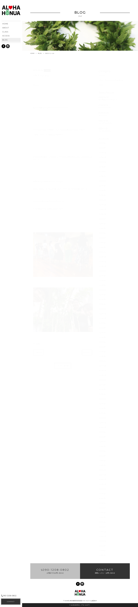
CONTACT (10, 601)
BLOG (40, 53)
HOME (32, 53)
